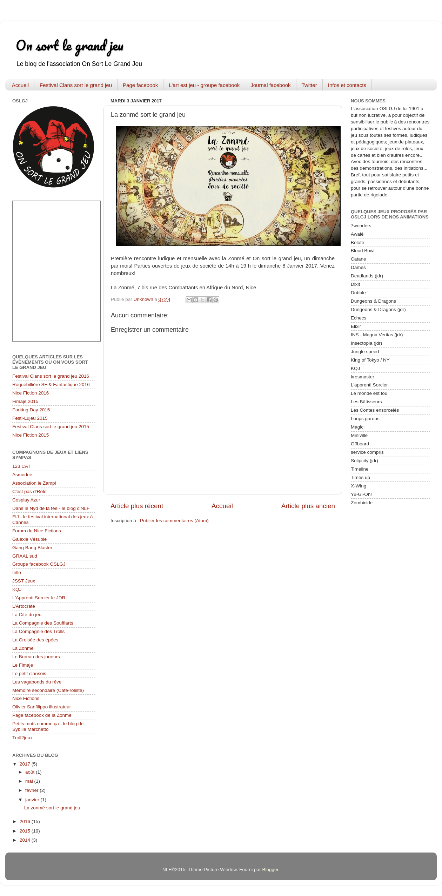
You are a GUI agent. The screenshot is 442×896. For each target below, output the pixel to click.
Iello (16, 572)
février (32, 790)
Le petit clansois (29, 673)
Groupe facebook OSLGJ (39, 564)
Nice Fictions (25, 698)
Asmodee (22, 474)
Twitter (309, 85)
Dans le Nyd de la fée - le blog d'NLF (50, 508)
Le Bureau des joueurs (36, 656)
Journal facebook (270, 85)
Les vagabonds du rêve (36, 682)
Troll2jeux (22, 737)
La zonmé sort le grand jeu (52, 807)
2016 (26, 821)
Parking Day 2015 (31, 409)
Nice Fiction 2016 (30, 393)
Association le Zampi (34, 483)
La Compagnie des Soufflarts (42, 623)
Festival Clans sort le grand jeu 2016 (50, 376)
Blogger (270, 869)
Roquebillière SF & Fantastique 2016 (51, 384)
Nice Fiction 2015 (30, 435)
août (30, 772)
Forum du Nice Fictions (36, 530)
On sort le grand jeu (69, 45)
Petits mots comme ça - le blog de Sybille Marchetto (47, 726)
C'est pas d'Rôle (29, 491)
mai (29, 781)
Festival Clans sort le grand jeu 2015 (50, 426)
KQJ (16, 589)
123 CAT (21, 466)
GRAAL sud (24, 556)
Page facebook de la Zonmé (42, 715)
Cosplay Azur (26, 500)
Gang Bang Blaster (32, 547)
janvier (33, 799)
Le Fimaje (22, 665)
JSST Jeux (23, 581)
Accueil (20, 85)
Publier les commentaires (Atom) (174, 520)
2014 (26, 840)
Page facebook (140, 85)
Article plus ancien (308, 506)
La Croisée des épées (35, 639)
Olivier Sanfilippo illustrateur (41, 706)
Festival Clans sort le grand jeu (76, 85)
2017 (26, 764)
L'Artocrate (23, 606)
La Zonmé (23, 648)
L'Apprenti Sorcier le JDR (38, 597)
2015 (26, 831)
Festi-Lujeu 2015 (30, 418)
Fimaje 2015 (25, 401)
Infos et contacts (347, 85)
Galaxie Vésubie (29, 539)
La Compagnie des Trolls (38, 631)
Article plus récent (136, 506)
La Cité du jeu (26, 614)
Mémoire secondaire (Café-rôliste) (48, 690)
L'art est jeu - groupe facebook (204, 85)
